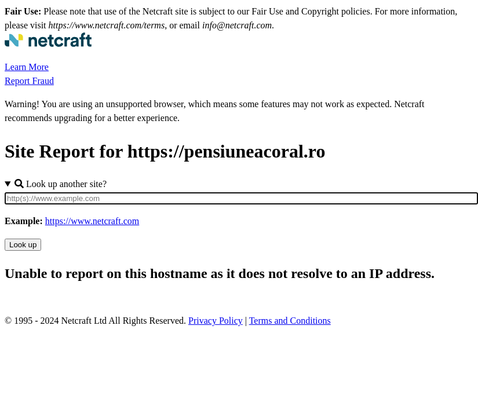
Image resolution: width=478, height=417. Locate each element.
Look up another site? (60, 184)
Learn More (27, 67)
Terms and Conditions (290, 320)
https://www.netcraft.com (92, 221)
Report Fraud (29, 81)
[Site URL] (241, 198)
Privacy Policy (215, 320)
